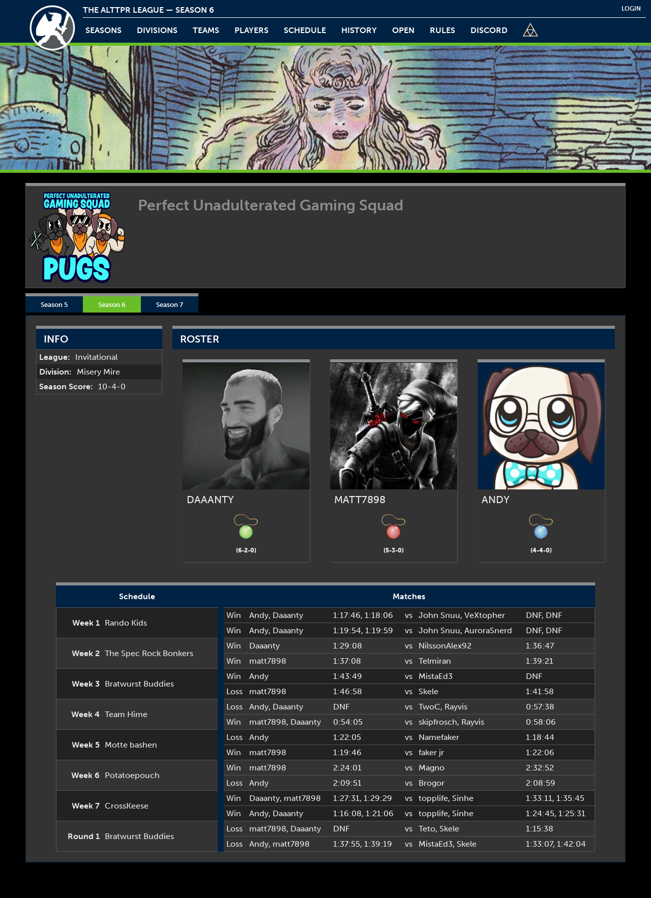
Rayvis (456, 706)
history (359, 30)
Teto (427, 828)
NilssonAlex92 (445, 646)
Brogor (432, 783)
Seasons (103, 30)
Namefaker (439, 737)
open (403, 30)
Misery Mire (98, 372)
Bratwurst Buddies (139, 684)
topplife (433, 798)
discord (489, 30)
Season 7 (169, 304)
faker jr (431, 752)
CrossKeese (127, 806)
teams (206, 30)
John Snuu (439, 615)
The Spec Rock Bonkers (149, 653)
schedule (305, 30)
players (251, 30)
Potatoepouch (132, 775)
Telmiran (435, 661)
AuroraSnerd (488, 630)
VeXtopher (484, 615)
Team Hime (126, 714)
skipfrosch (438, 722)
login (631, 8)
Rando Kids (126, 623)
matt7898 (267, 661)
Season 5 (54, 304)
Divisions (157, 30)
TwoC (429, 706)
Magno (432, 767)
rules (442, 30)
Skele (428, 691)
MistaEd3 (436, 676)
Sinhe (463, 798)
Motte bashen (131, 745)
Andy (259, 615)
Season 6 (112, 304)
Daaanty (288, 615)
